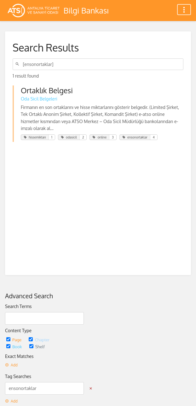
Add (11, 365)
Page (14, 339)
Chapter (39, 339)
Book (14, 346)
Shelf (37, 346)
